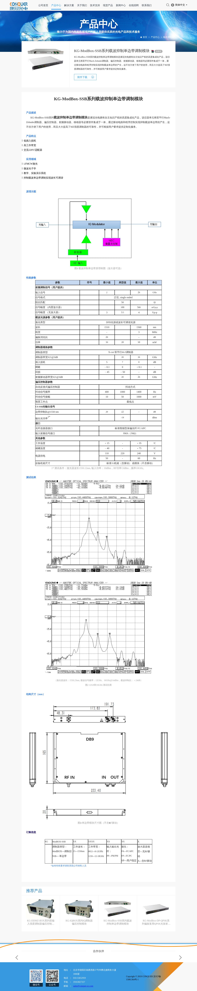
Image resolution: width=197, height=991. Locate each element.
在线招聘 (134, 5)
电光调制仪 (168, 37)
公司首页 (43, 5)
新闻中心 (121, 5)
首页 (145, 37)
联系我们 (147, 5)
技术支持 (95, 5)
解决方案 (69, 5)
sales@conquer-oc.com (83, 986)
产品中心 (56, 5)
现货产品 (108, 5)
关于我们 (82, 5)
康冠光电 (95, 117)
